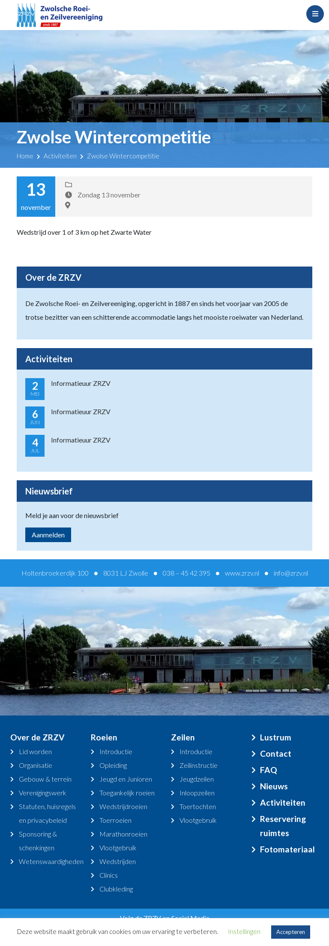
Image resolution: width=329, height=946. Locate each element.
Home (25, 156)
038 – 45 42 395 (186, 573)
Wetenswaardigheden (51, 861)
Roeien (104, 737)
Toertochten (197, 806)
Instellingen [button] (244, 931)
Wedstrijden (117, 861)
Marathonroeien (123, 834)
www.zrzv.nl (242, 573)
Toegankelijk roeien (127, 792)
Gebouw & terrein (45, 779)
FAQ (268, 770)
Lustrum (275, 737)
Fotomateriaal (287, 849)
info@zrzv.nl (291, 573)
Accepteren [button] (290, 931)
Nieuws (274, 786)
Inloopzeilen (197, 792)
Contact (275, 753)
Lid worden (35, 751)
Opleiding (113, 765)
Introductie (115, 751)
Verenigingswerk (42, 792)
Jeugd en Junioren (125, 779)
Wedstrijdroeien (123, 806)
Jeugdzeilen (196, 779)
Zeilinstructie (198, 765)
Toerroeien (115, 820)
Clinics (108, 875)
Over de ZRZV (37, 737)
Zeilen (183, 737)
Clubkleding (116, 889)
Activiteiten (60, 156)
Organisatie (35, 765)
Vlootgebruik (118, 847)
